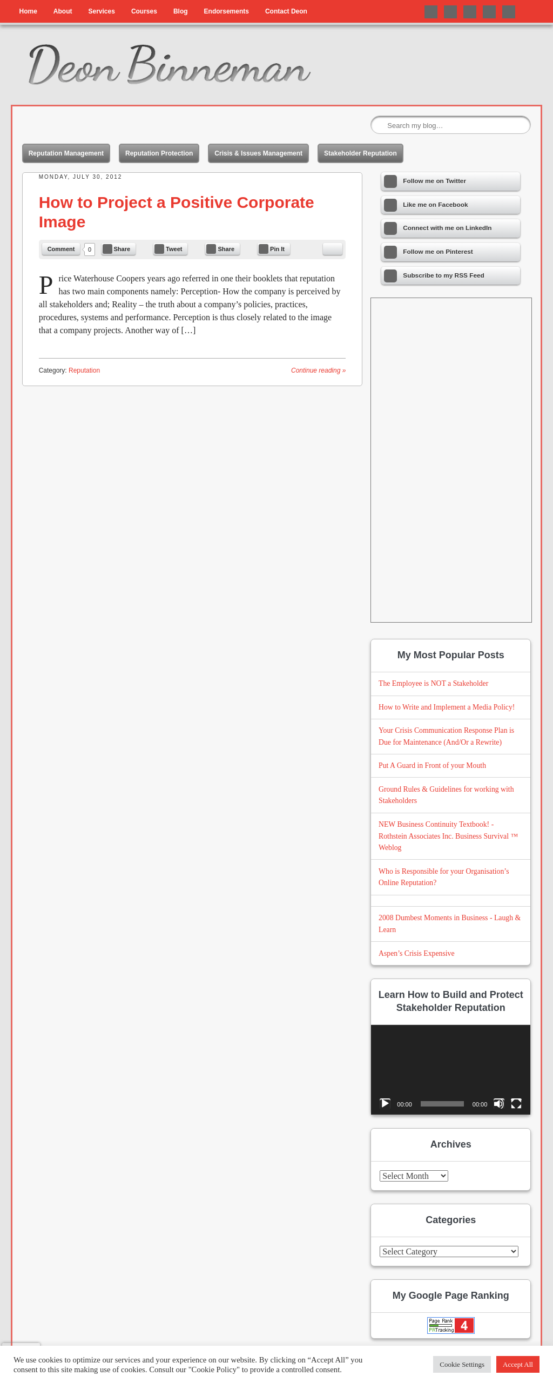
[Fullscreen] (516, 1103)
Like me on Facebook (450, 11)
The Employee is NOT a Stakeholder (433, 683)
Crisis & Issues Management (258, 153)
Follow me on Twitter (430, 11)
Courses (144, 11)
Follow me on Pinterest (489, 11)
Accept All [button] (518, 1364)
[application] (450, 1070)
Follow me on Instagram (508, 11)
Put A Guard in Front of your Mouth (432, 765)
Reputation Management (66, 153)
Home (28, 11)
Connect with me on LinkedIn (469, 11)
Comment (61, 249)
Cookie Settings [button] (462, 1364)
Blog (180, 11)
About (62, 11)
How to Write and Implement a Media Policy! (447, 707)
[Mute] (499, 1103)
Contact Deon (286, 11)
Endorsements (226, 11)
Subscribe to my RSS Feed (434, 275)
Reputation (84, 370)
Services (101, 11)
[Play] (385, 1103)
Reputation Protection (159, 153)
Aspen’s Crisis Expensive (417, 953)
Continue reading (318, 370)
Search (380, 125)
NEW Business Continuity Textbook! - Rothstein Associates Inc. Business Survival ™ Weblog (448, 836)
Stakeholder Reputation (360, 153)
